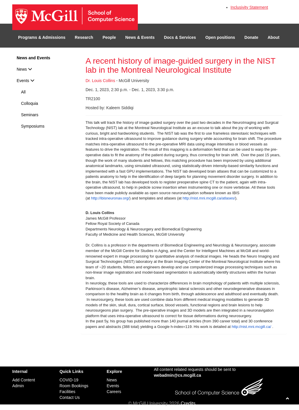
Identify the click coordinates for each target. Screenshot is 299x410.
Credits (188, 403)
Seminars (29, 114)
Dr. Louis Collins (100, 80)
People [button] (109, 37)
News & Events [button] (139, 37)
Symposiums (32, 126)
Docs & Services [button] (180, 37)
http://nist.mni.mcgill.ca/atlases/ (208, 198)
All (23, 92)
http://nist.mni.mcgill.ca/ (251, 326)
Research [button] (84, 37)
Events (25, 80)
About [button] (273, 37)
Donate (251, 37)
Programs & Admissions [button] (41, 37)
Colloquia (29, 103)
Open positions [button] (220, 37)
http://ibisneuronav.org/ (110, 198)
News (24, 69)
